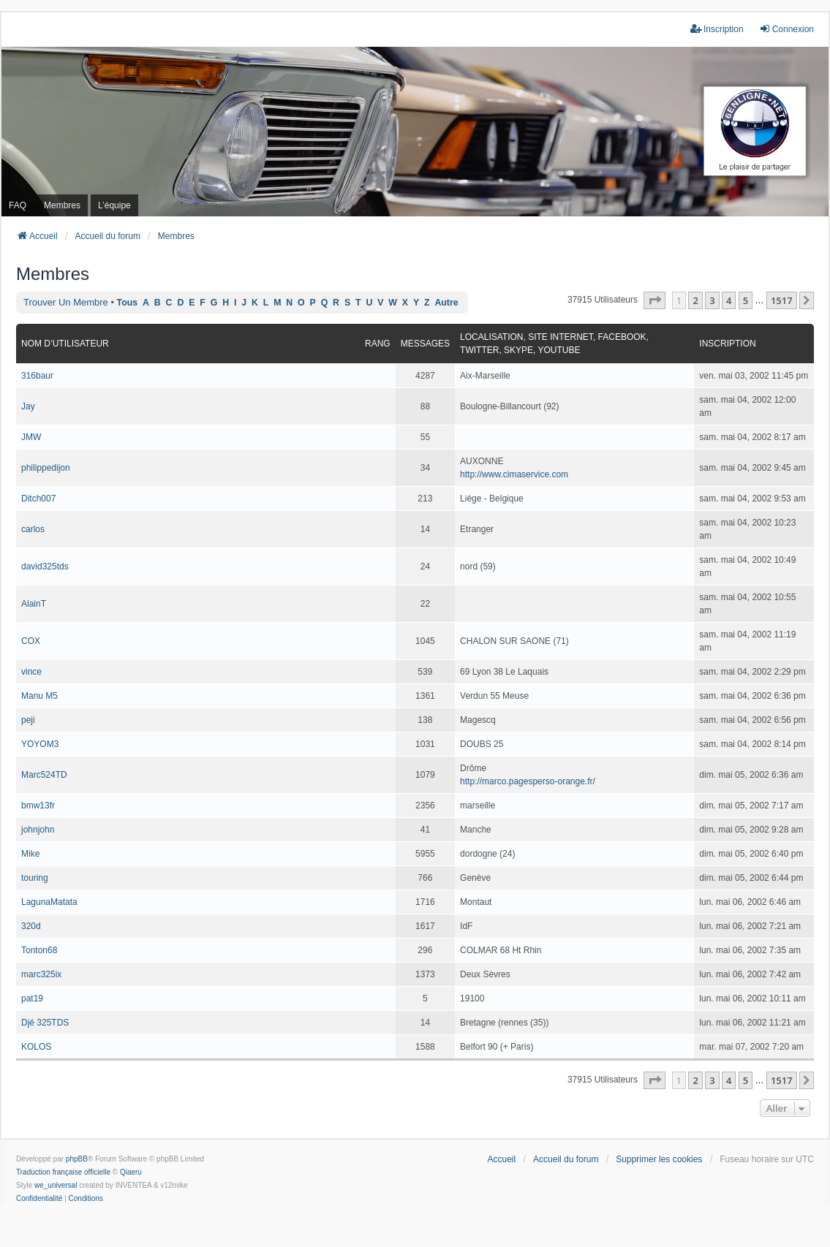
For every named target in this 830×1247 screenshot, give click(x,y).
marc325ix (41, 974)
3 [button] (711, 300)
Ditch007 (38, 498)
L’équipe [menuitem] (114, 205)
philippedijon (45, 468)
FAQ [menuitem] (17, 205)
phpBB (77, 1159)
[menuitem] (39, 1198)
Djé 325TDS (45, 1022)
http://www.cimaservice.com (514, 474)
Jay (28, 406)
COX (30, 641)
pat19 (32, 998)
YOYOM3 (40, 744)
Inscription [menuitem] (717, 28)
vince (31, 672)
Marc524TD (44, 775)
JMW (31, 437)
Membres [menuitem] (62, 205)
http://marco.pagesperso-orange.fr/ (527, 781)
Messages (425, 343)
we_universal (55, 1185)
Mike (30, 854)
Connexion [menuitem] (786, 28)
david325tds (45, 566)
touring (34, 878)
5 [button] (745, 300)
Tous (127, 302)
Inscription (727, 343)
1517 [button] (782, 300)
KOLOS (36, 1047)
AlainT (33, 604)
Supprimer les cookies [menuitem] (659, 1159)
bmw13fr (38, 805)
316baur (37, 376)
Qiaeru (131, 1172)
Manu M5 (39, 696)
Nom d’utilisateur (65, 343)
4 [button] (728, 300)
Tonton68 (39, 950)
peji (28, 720)
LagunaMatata (49, 902)
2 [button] (695, 300)
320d (31, 926)
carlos (33, 529)
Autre (446, 302)
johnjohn (37, 830)
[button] (654, 300)
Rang (378, 343)
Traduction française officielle (63, 1172)
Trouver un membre (65, 302)
